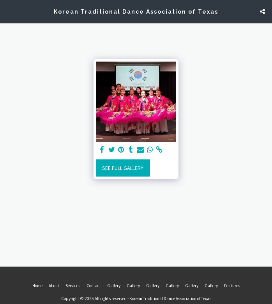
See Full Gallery (122, 167)
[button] (8, 11)
